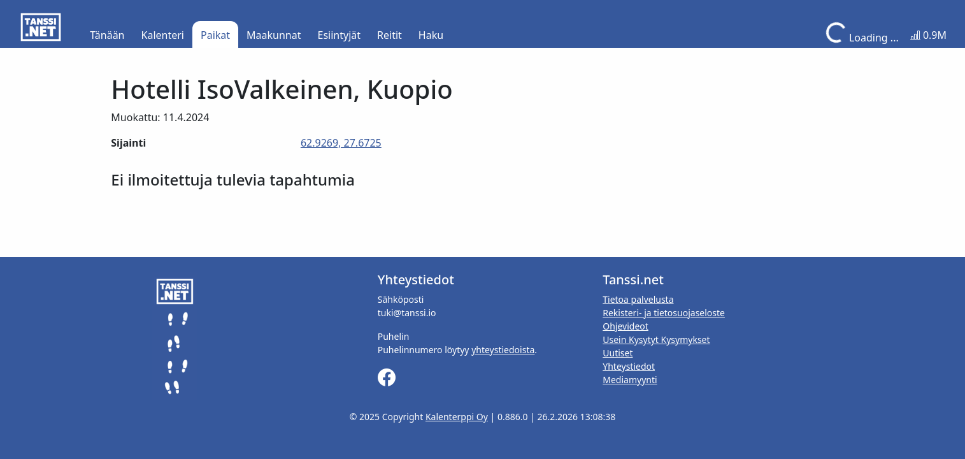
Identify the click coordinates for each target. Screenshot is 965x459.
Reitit (389, 35)
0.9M (928, 35)
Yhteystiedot (629, 366)
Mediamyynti (630, 380)
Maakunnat (274, 35)
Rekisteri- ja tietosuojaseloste (664, 313)
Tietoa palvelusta (638, 299)
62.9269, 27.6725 (341, 143)
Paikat (215, 35)
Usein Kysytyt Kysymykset (656, 339)
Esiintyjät (339, 35)
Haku (430, 35)
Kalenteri (162, 35)
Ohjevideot (625, 326)
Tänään (107, 35)
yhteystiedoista (502, 350)
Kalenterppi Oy (456, 417)
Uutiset (618, 353)
